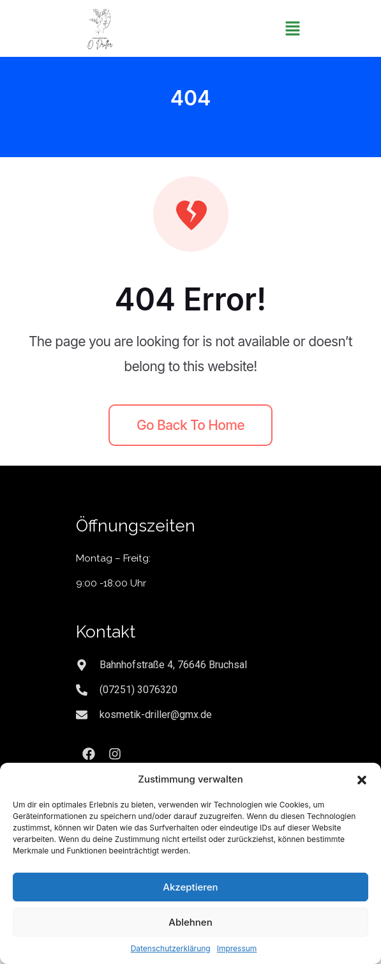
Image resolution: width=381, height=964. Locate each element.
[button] (361, 779)
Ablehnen (190, 922)
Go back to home (190, 425)
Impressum (237, 948)
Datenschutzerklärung (171, 948)
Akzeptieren (190, 887)
